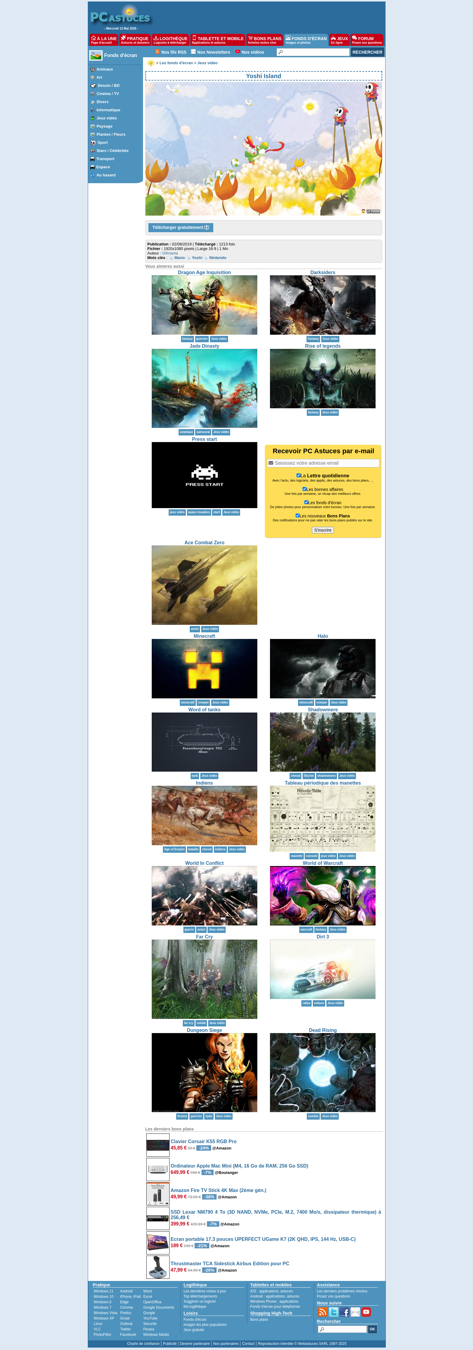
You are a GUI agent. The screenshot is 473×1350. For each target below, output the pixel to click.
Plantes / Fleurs (111, 134)
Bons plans (259, 1319)
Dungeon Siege (204, 1030)
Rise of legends (323, 346)
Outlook (126, 1324)
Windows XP (104, 1318)
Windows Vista (105, 1313)
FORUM (367, 39)
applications (268, 1291)
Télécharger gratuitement (181, 227)
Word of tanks (205, 709)
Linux (98, 1324)
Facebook (128, 1335)
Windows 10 (103, 1297)
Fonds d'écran (120, 55)
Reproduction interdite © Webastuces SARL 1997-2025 (302, 1344)
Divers (103, 102)
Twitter (125, 1329)
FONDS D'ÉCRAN (306, 39)
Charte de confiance (143, 1344)
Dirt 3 (323, 936)
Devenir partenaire (195, 1344)
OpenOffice (152, 1302)
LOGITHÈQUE (170, 39)
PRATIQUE (135, 39)
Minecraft (204, 636)
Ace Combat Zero (204, 542)
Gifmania (170, 253)
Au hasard (106, 175)
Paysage (105, 126)
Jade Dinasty (204, 346)
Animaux (105, 69)
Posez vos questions (333, 1296)
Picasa (148, 1329)
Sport (102, 142)
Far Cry (204, 936)
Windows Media (156, 1335)
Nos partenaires (226, 1344)
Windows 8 (103, 1302)
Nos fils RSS (173, 52)
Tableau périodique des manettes (323, 783)
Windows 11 (103, 1291)
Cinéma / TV (108, 93)
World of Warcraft (323, 863)
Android (126, 1291)
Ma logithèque (195, 1306)
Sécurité (150, 1324)
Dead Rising (323, 1030)
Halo (323, 636)
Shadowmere (323, 709)
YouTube (150, 1318)
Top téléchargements (200, 1296)
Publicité (169, 1344)
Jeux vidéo (107, 118)
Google (149, 1313)
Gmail (124, 1318)
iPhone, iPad (130, 1297)
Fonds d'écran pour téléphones (275, 1306)
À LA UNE (104, 39)
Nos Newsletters (213, 52)
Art (99, 77)
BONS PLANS (265, 39)
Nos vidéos (253, 52)
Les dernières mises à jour (205, 1291)
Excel (147, 1297)
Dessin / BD (108, 85)
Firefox (125, 1313)
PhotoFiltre (102, 1335)
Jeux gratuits (194, 1330)
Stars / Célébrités (113, 150)
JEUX (339, 39)
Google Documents (158, 1307)
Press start (204, 439)
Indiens (204, 783)
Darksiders (322, 272)
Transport (105, 158)
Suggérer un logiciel (200, 1301)
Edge (124, 1302)
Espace (103, 167)
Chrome (126, 1307)
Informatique (108, 110)
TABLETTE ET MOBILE (218, 39)
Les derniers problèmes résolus (342, 1291)
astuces (287, 1291)
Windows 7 (103, 1307)
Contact (248, 1344)
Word (147, 1291)
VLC (97, 1329)
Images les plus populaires (205, 1325)
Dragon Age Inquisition (204, 272)
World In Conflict (204, 863)
